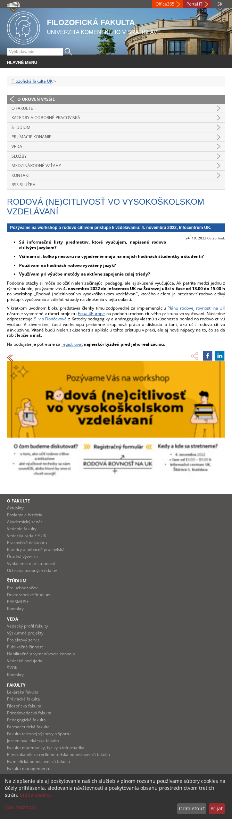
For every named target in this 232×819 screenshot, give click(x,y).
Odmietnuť (191, 808)
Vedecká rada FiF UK (26, 536)
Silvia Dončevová (50, 319)
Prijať (216, 808)
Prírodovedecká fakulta (29, 713)
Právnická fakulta (23, 699)
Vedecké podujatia (24, 661)
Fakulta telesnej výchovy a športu (39, 734)
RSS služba (23, 185)
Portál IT (194, 4)
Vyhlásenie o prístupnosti (31, 563)
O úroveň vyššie (36, 99)
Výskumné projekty (25, 633)
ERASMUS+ (18, 602)
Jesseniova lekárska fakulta (33, 741)
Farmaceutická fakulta (28, 727)
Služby (19, 156)
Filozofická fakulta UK (31, 81)
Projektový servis (23, 640)
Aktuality (15, 508)
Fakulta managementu (28, 768)
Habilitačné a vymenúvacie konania (41, 654)
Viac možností (21, 807)
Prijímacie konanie (31, 137)
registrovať (72, 344)
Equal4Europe (91, 314)
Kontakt (20, 175)
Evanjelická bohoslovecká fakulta (38, 761)
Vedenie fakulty (21, 529)
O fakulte (22, 108)
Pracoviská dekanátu (27, 543)
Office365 (165, 4)
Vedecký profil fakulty (27, 626)
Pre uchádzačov (22, 588)
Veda (16, 146)
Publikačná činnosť (25, 647)
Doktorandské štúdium (29, 595)
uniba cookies (36, 795)
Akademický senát (24, 522)
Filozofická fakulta (24, 706)
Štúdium (21, 127)
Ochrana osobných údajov (32, 570)
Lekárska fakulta (23, 692)
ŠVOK (12, 668)
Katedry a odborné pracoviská (45, 118)
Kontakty (15, 609)
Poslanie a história (24, 515)
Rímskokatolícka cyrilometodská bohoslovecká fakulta (58, 754)
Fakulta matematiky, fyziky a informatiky (45, 748)
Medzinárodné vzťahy (36, 166)
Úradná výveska (22, 556)
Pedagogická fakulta (26, 720)
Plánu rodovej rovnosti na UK (196, 308)
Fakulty (16, 685)
